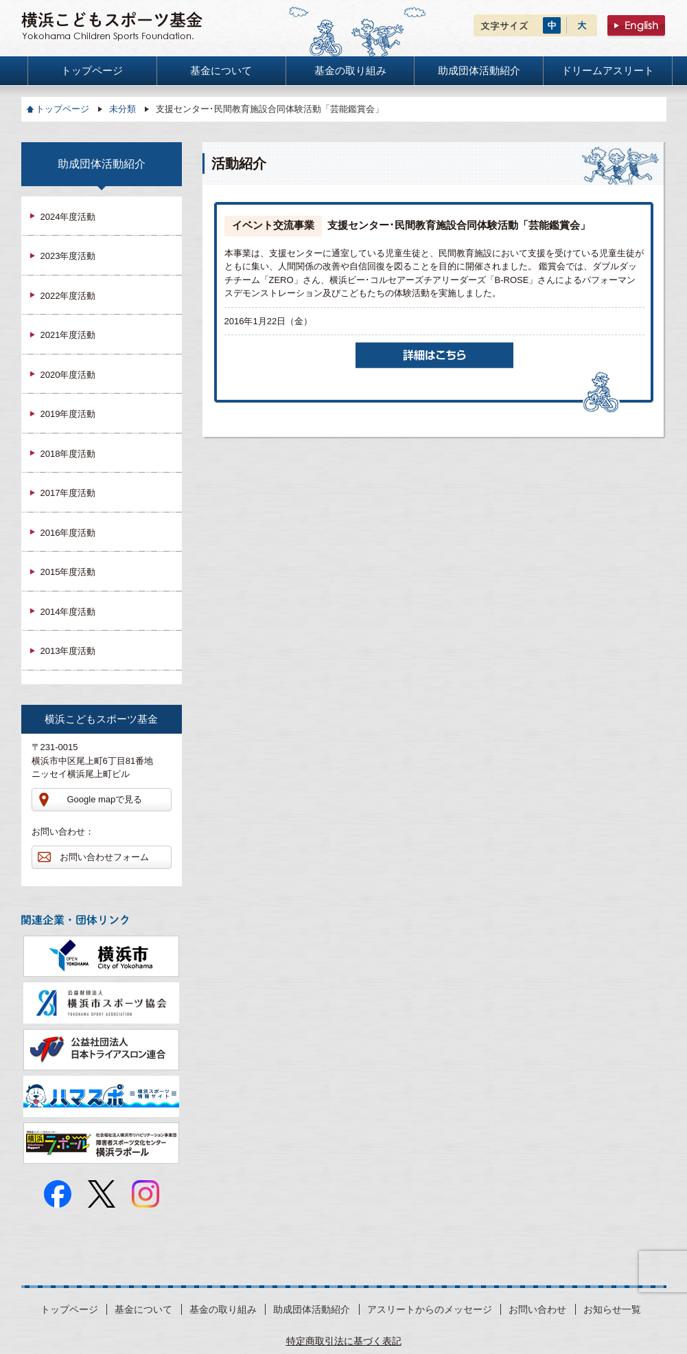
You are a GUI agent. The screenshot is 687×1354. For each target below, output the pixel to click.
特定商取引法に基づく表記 (343, 1340)
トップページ (62, 109)
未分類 (122, 109)
